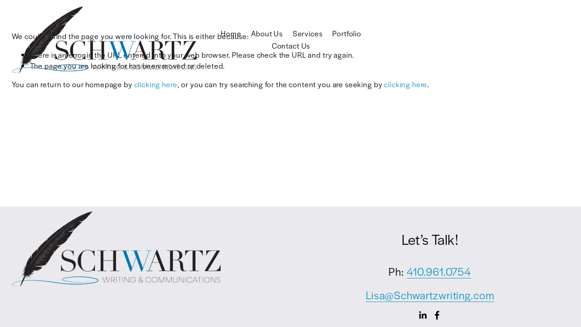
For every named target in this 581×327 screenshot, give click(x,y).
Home (231, 33)
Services (308, 33)
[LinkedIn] (422, 315)
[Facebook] (437, 315)
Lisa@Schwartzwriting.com (430, 294)
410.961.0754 (439, 271)
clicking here (155, 84)
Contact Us (291, 45)
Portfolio (346, 33)
